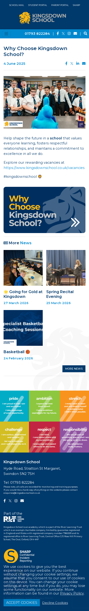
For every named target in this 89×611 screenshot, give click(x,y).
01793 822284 (37, 33)
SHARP (76, 5)
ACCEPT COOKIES (21, 603)
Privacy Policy (72, 593)
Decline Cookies (55, 603)
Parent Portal (60, 5)
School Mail (16, 5)
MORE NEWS (74, 368)
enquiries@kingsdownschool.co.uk (22, 493)
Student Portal (37, 5)
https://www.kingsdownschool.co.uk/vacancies (44, 168)
